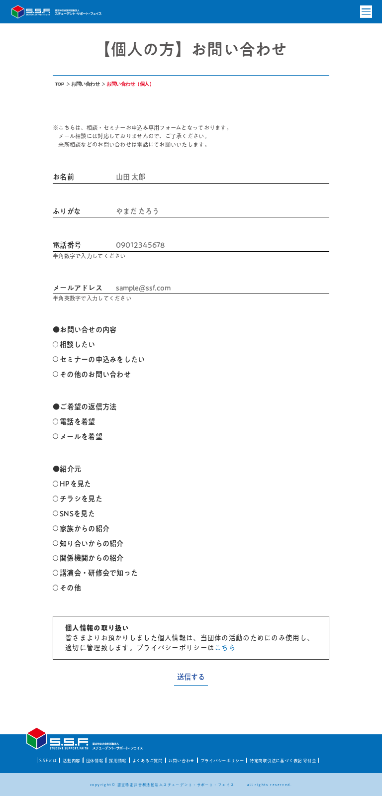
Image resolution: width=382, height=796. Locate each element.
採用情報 (117, 760)
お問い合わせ (85, 84)
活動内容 (71, 760)
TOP (59, 84)
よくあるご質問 (147, 760)
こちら (225, 647)
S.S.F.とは (48, 760)
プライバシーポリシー (222, 760)
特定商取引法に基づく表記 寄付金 (283, 760)
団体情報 (94, 760)
